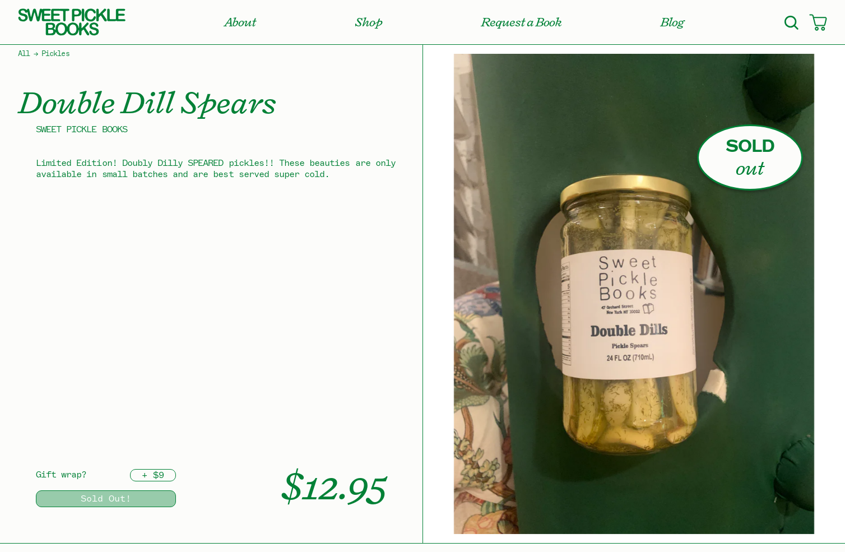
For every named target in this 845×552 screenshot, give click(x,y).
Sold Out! (106, 498)
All (24, 53)
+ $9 (153, 475)
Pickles (55, 53)
